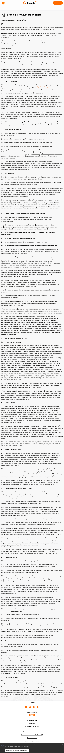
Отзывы (32, 723)
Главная (3, 8)
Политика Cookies (32, 738)
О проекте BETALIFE (32, 726)
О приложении (32, 720)
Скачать (57, 3)
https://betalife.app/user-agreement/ (48, 87)
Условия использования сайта (32, 732)
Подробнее (26, 746)
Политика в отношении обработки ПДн (32, 735)
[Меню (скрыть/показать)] (3, 3)
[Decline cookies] (63, 744)
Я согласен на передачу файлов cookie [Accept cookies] (17, 750)
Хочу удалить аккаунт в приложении (32, 741)
